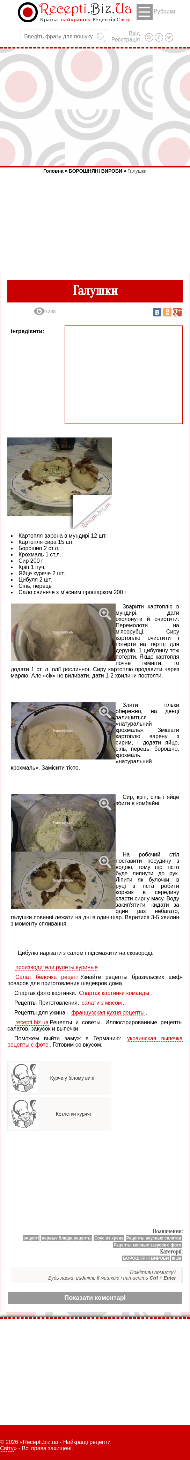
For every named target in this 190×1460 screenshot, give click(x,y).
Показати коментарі (94, 1297)
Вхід (134, 33)
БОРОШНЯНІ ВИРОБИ (95, 171)
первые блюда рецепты (67, 1238)
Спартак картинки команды (114, 993)
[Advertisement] (95, 107)
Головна (53, 171)
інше (176, 1258)
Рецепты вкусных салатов (153, 1238)
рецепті (31, 1238)
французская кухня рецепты (108, 1013)
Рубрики (156, 12)
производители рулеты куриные (56, 967)
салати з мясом (102, 1003)
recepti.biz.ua (32, 1022)
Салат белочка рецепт (47, 977)
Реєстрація (125, 40)
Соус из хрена (109, 1238)
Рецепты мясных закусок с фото (147, 1245)
